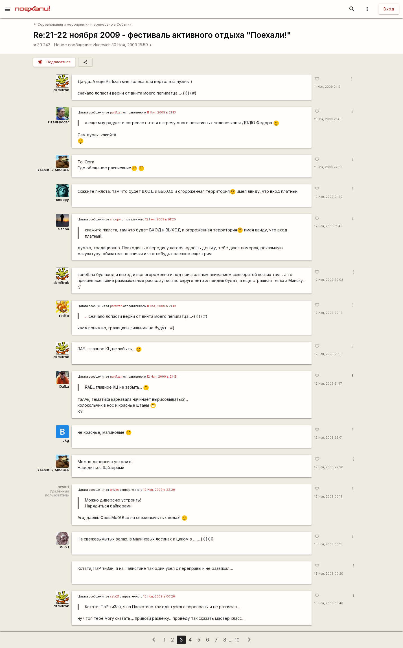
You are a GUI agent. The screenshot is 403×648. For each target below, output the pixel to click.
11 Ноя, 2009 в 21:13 (161, 112)
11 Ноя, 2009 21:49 (327, 119)
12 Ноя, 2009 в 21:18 (162, 376)
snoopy (62, 200)
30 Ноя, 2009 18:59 (131, 44)
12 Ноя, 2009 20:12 (328, 313)
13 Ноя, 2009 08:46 (328, 603)
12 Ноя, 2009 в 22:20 (159, 490)
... (86, 316)
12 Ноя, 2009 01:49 (328, 226)
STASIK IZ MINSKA (52, 170)
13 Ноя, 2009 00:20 (328, 573)
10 (237, 640)
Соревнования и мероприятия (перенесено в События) (83, 24)
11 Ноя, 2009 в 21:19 (161, 306)
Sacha (63, 229)
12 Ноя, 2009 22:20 (328, 467)
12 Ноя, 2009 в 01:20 (160, 219)
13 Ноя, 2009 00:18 (328, 544)
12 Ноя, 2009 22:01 (328, 437)
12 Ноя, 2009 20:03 (328, 280)
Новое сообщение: (73, 44)
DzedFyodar (58, 122)
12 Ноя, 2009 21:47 (328, 384)
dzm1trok (61, 90)
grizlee (114, 490)
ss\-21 (114, 596)
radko (64, 316)
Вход (389, 8)
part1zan (116, 112)
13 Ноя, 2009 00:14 (328, 496)
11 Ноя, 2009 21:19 (327, 87)
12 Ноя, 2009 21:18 (327, 354)
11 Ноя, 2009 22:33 (328, 167)
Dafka (64, 386)
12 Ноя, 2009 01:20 (328, 197)
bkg (65, 440)
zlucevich (102, 44)
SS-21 (63, 547)
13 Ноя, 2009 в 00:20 (159, 596)
